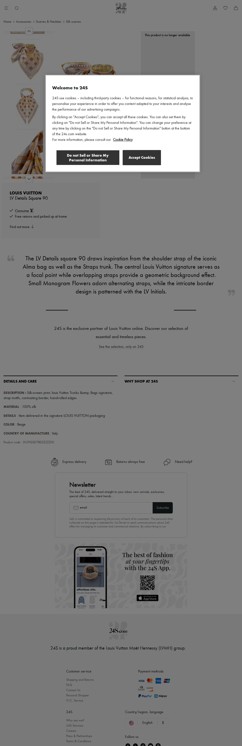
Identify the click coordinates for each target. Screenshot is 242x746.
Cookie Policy (123, 140)
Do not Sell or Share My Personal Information (87, 157)
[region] (122, 123)
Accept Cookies (142, 157)
